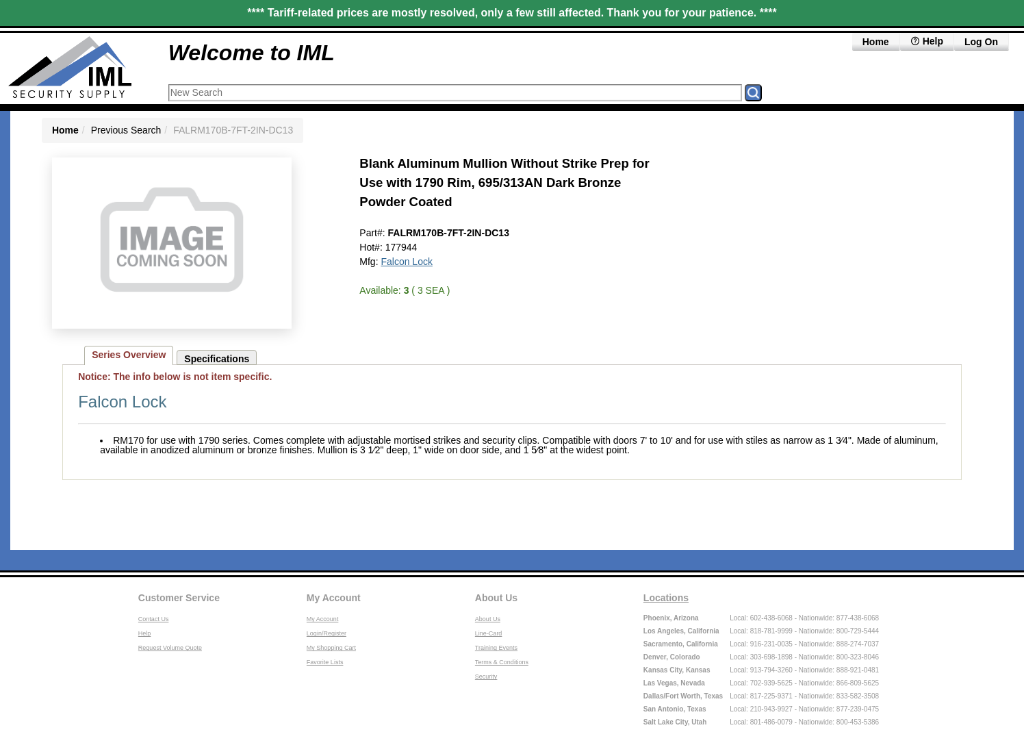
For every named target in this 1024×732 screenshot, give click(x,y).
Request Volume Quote (170, 647)
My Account (334, 597)
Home (875, 41)
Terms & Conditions (501, 662)
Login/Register (326, 633)
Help (144, 633)
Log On (981, 41)
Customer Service (179, 597)
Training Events (496, 647)
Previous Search (126, 130)
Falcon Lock (406, 261)
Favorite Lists (325, 662)
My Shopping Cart (331, 647)
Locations (666, 597)
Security (486, 676)
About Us (496, 597)
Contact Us (153, 619)
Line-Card (488, 633)
